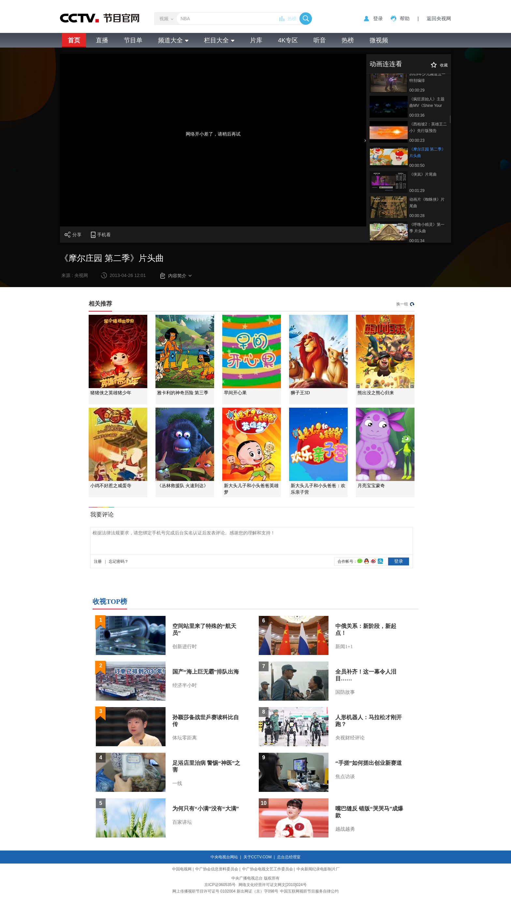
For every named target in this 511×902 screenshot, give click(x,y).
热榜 (292, 18)
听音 (320, 40)
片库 (256, 40)
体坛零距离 (184, 737)
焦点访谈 (345, 776)
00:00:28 (417, 215)
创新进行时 (184, 646)
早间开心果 (235, 392)
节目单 (133, 40)
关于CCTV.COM (257, 857)
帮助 (405, 18)
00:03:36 (417, 115)
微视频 (379, 40)
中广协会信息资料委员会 (216, 869)
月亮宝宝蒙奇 (371, 485)
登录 (378, 18)
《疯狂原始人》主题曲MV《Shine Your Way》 (427, 103)
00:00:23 (417, 140)
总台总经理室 (288, 857)
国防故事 (345, 692)
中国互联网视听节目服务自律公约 (309, 891)
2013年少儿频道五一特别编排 (427, 77)
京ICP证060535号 (220, 884)
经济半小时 (184, 685)
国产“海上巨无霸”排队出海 (205, 672)
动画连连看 (386, 63)
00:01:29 (417, 190)
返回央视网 (439, 18)
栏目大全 (219, 40)
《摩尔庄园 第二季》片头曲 (427, 152)
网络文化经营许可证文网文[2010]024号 (273, 884)
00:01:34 (417, 241)
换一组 (402, 304)
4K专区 (288, 40)
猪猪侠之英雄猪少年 (110, 392)
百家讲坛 (182, 822)
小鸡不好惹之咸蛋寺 (110, 485)
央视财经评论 (350, 737)
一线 (177, 783)
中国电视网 (182, 869)
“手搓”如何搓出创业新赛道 (368, 763)
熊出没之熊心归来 (376, 392)
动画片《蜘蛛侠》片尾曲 (427, 202)
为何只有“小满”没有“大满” (205, 809)
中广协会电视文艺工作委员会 (267, 869)
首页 (74, 40)
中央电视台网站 (224, 857)
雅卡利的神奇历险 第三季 (183, 392)
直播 (102, 40)
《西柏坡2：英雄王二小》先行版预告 (428, 127)
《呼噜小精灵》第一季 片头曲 (427, 227)
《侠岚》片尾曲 (423, 174)
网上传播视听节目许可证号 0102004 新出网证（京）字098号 (225, 891)
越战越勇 (345, 829)
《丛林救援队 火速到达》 (183, 485)
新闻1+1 (344, 646)
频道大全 (173, 40)
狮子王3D (300, 392)
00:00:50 (417, 165)
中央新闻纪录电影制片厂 (318, 869)
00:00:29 (417, 90)
